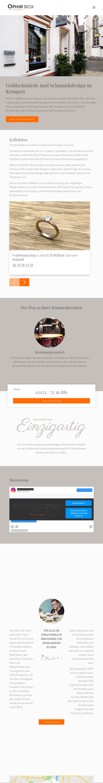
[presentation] (14, 282)
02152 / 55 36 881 (51, 392)
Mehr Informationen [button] (37, 515)
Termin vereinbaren (51, 722)
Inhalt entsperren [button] (78, 503)
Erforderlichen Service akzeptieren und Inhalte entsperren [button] (78, 513)
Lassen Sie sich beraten (51, 401)
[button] (14, 265)
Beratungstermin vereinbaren (22, 119)
